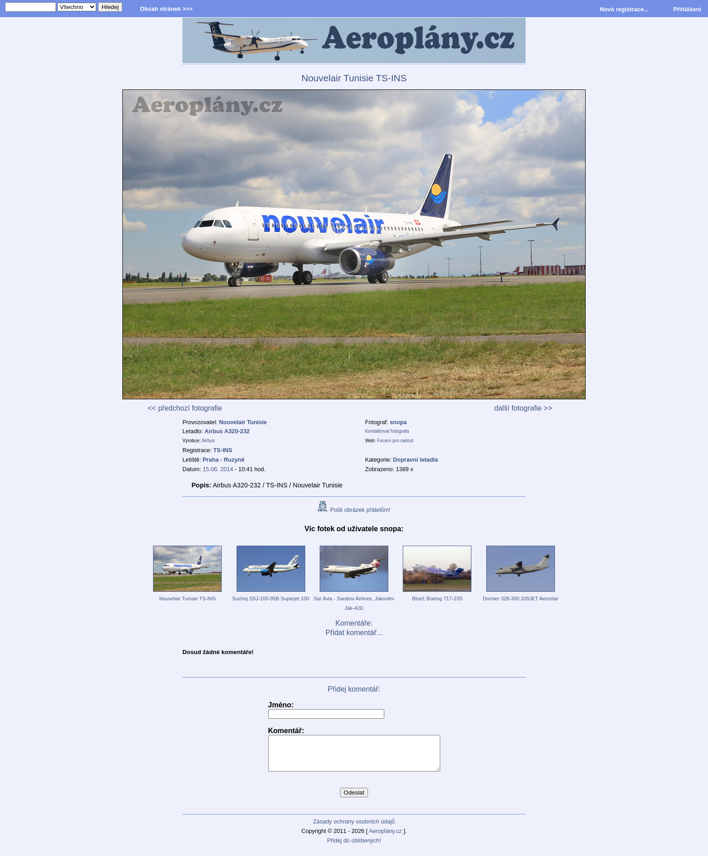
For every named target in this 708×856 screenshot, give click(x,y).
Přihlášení (687, 9)
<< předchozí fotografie (185, 408)
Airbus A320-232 (227, 431)
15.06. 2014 (218, 469)
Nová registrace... (624, 9)
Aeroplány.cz (385, 837)
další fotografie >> (523, 408)
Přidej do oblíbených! (354, 847)
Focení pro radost (395, 440)
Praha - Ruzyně (223, 459)
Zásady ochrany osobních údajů (354, 828)
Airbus (208, 440)
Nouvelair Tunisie (243, 422)
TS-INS (222, 450)
